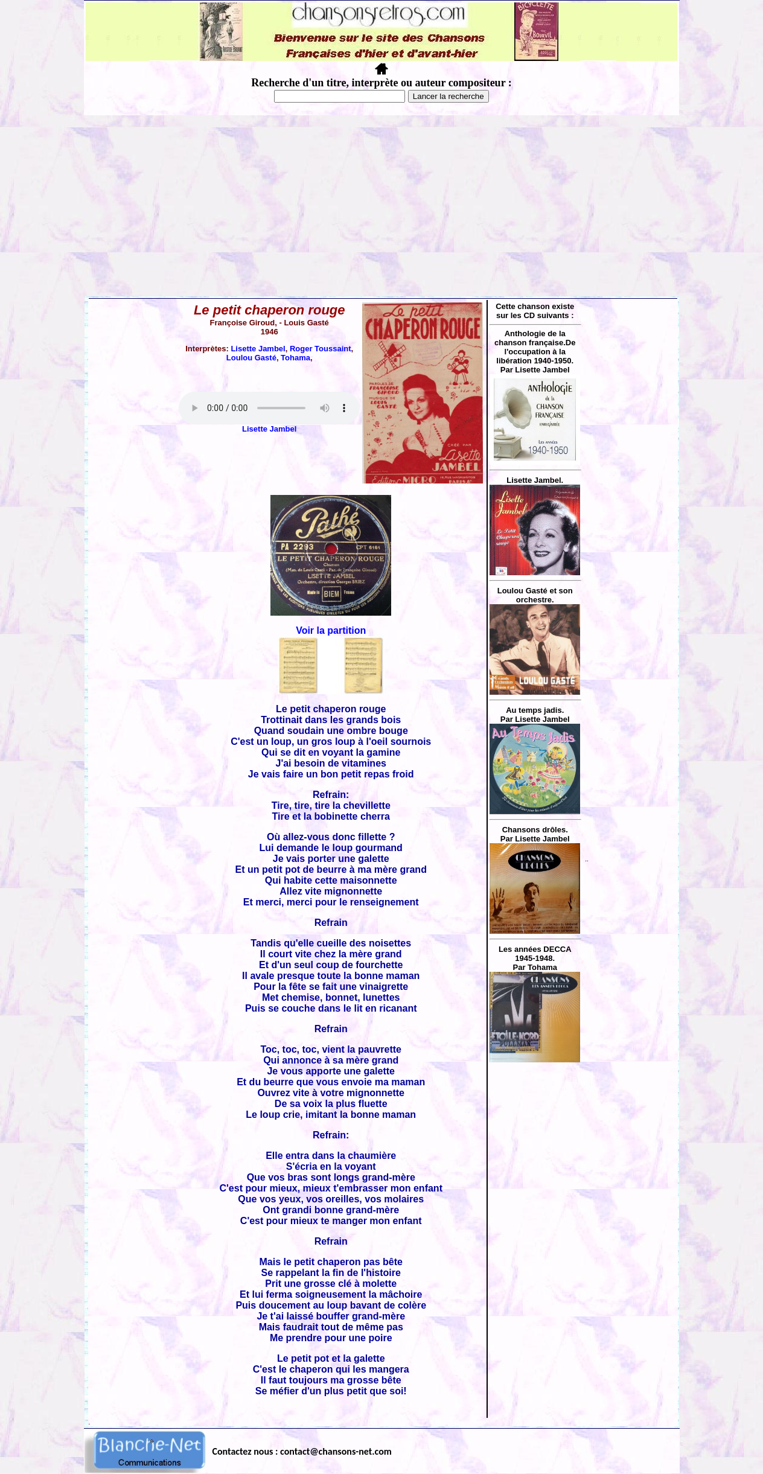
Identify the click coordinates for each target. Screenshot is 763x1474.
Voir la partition (331, 630)
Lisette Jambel (258, 348)
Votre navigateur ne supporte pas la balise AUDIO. (269, 408)
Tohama (295, 357)
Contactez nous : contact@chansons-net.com (302, 1451)
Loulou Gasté (251, 357)
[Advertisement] (381, 205)
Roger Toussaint (320, 348)
